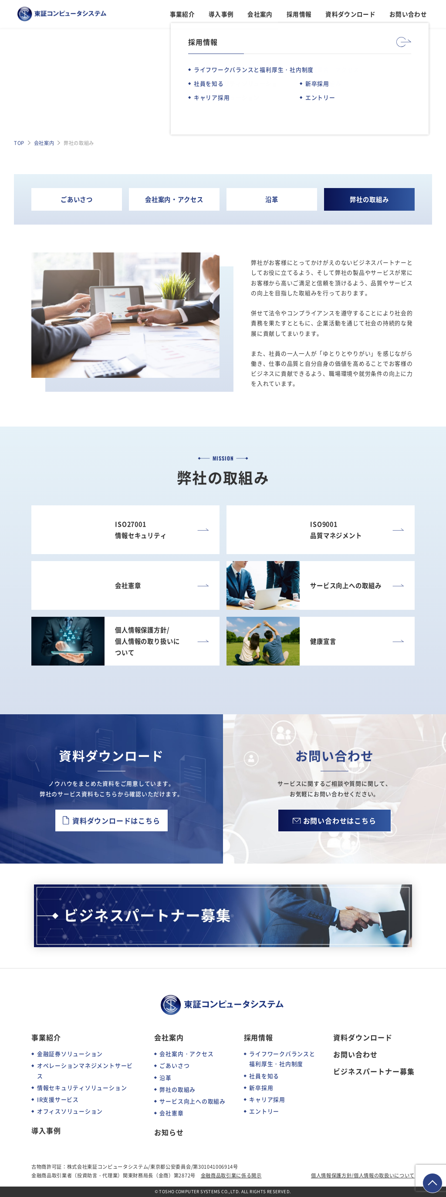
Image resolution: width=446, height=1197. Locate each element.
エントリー (264, 1111)
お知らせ (169, 1132)
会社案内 (259, 14)
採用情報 (299, 14)
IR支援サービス (58, 1099)
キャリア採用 (267, 1099)
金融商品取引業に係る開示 (231, 1175)
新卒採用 (261, 1087)
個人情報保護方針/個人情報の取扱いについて (363, 1175)
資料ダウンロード (350, 14)
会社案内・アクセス (174, 199)
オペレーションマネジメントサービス (85, 1070)
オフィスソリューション (70, 1111)
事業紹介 (182, 14)
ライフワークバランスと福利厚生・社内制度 (282, 1058)
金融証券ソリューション (70, 1053)
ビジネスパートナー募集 (374, 1071)
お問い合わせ (408, 14)
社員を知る (264, 1076)
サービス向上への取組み (192, 1101)
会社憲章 (171, 1113)
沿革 (271, 199)
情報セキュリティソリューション (82, 1087)
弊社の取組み (369, 199)
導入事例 (221, 14)
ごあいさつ (77, 199)
